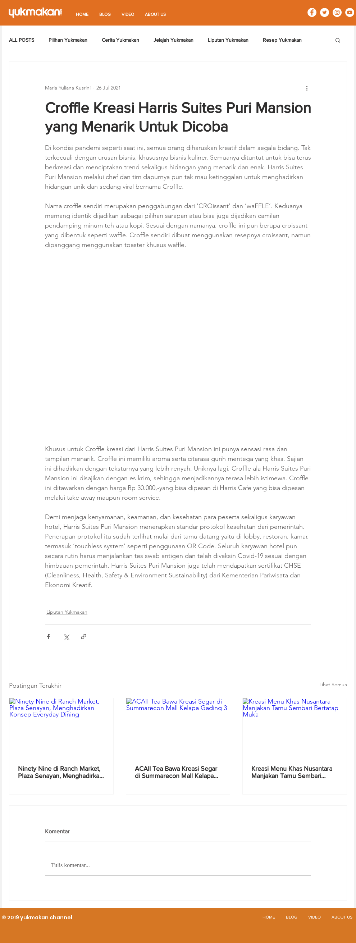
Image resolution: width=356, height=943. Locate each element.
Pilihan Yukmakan (68, 40)
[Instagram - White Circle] (337, 12)
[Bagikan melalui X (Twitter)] (66, 636)
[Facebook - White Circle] (311, 12)
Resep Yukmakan (282, 40)
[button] (337, 40)
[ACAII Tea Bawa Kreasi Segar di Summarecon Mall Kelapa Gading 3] (178, 727)
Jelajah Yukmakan (173, 40)
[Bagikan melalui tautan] (83, 636)
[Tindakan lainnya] (306, 87)
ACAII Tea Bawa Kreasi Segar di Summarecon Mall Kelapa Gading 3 (176, 772)
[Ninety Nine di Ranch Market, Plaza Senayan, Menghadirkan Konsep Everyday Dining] (61, 727)
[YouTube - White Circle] (349, 12)
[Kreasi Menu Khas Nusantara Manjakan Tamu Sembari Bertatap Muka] (295, 727)
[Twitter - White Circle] (324, 12)
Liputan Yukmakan (228, 40)
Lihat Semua (333, 684)
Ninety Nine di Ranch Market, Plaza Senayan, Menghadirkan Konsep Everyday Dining (60, 772)
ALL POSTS (21, 40)
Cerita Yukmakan (120, 40)
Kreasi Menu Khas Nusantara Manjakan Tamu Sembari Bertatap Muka (291, 772)
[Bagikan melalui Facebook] (48, 636)
